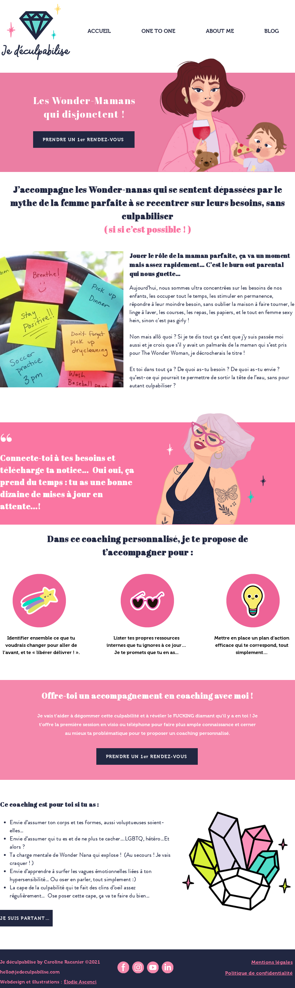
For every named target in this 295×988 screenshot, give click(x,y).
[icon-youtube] (153, 967)
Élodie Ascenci (80, 981)
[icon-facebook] (123, 967)
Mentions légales (272, 962)
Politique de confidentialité (259, 973)
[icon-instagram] (138, 967)
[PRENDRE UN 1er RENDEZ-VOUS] (84, 139)
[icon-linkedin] (167, 967)
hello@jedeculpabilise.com (30, 971)
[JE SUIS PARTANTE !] (26, 918)
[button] (220, 31)
